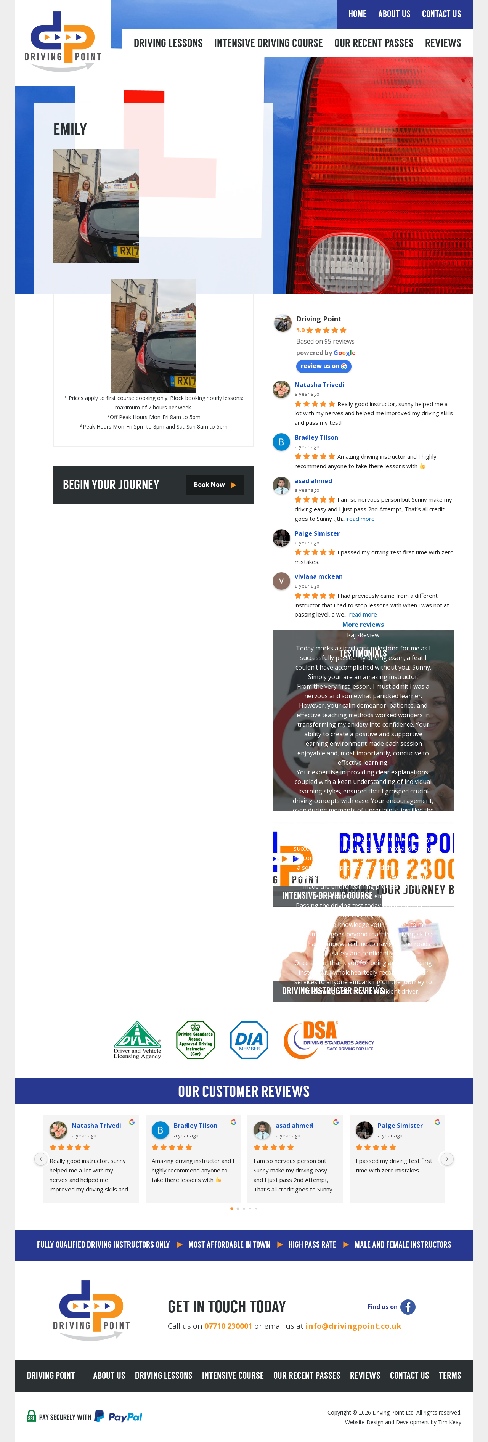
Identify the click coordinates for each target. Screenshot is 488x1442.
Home (357, 14)
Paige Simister (317, 533)
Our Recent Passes (374, 44)
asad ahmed (313, 481)
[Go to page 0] (231, 1209)
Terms (450, 1376)
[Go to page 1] (238, 1209)
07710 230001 (228, 1326)
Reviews (443, 44)
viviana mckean (319, 576)
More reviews (363, 624)
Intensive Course (233, 1376)
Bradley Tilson (316, 437)
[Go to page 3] (250, 1209)
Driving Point (319, 318)
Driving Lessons (168, 44)
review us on (324, 365)
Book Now (209, 484)
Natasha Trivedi (319, 385)
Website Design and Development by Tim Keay (403, 1422)
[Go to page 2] (244, 1209)
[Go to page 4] (256, 1209)
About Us (394, 14)
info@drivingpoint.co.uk (353, 1326)
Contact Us (441, 14)
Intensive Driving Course (268, 44)
